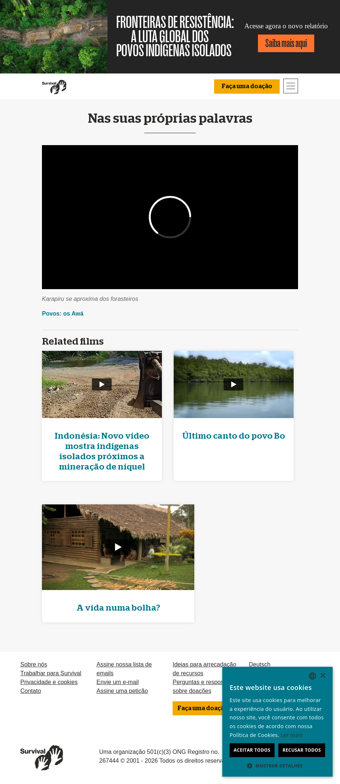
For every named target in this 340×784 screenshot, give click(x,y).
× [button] (322, 676)
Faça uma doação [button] (247, 86)
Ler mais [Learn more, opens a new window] (291, 734)
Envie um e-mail (117, 682)
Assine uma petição (122, 691)
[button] (277, 765)
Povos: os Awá (63, 313)
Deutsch (259, 664)
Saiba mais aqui (286, 43)
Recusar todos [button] (302, 750)
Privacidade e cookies (49, 682)
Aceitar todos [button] (252, 750)
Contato (30, 691)
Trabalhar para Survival (50, 673)
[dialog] (277, 722)
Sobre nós (33, 664)
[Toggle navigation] (290, 86)
